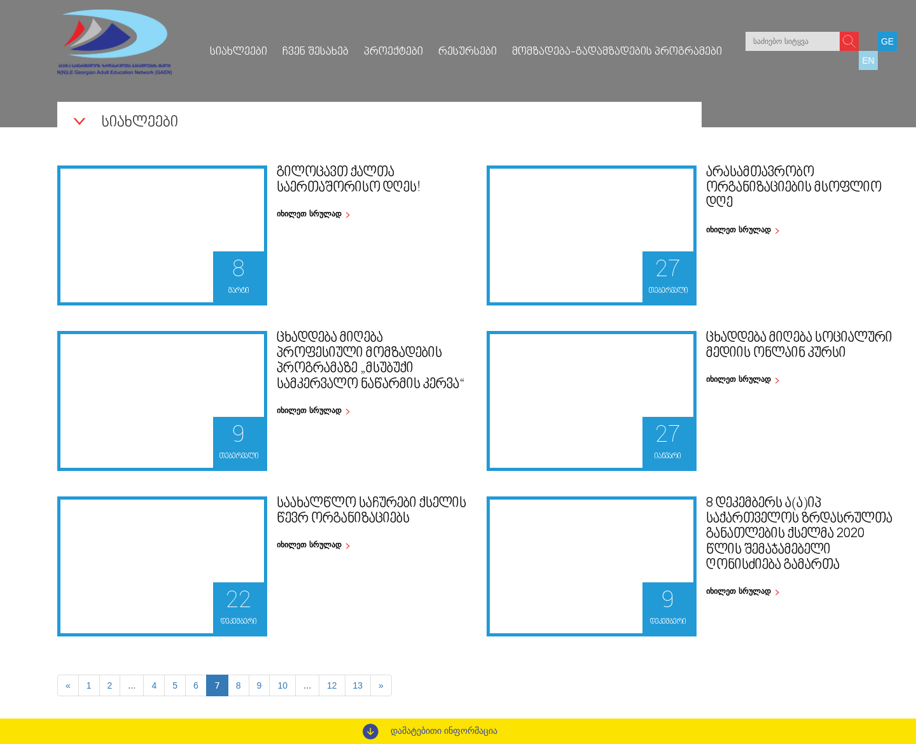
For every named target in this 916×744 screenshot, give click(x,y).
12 (332, 685)
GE (887, 41)
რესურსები (467, 52)
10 (282, 685)
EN (868, 60)
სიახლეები (238, 52)
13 (358, 685)
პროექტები (393, 52)
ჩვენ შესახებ (315, 52)
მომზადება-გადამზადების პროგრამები (617, 52)
